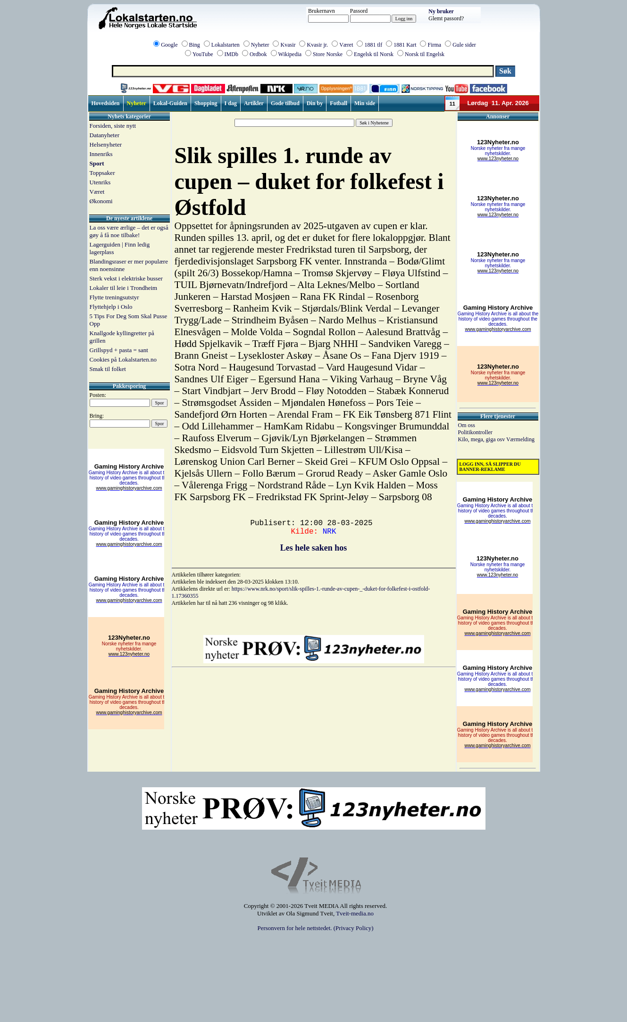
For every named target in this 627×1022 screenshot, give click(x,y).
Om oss (466, 425)
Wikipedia (290, 54)
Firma (434, 44)
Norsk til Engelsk (424, 54)
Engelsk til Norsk (373, 54)
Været (346, 44)
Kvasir (287, 44)
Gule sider (464, 44)
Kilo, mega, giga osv (482, 439)
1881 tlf (373, 44)
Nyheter (260, 44)
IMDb (231, 54)
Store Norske (328, 54)
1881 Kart (404, 44)
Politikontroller (475, 432)
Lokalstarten (225, 44)
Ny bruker (441, 11)
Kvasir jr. (317, 44)
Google (169, 44)
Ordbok (258, 54)
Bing (194, 44)
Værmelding (520, 439)
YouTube (202, 54)
